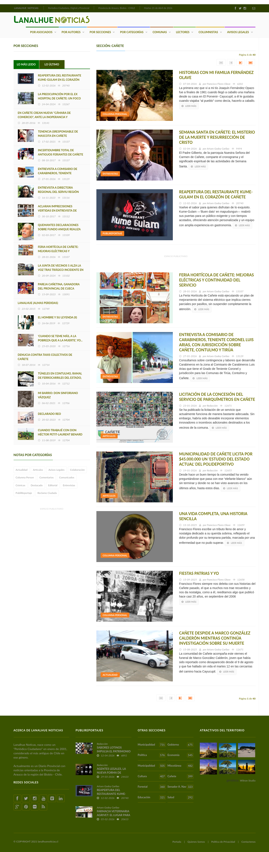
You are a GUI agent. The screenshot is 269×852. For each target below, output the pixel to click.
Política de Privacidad (223, 841)
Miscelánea (180, 765)
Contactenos (248, 841)
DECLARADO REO (49, 413)
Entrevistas (69, 485)
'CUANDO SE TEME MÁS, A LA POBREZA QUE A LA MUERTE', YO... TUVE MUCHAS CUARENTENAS (60, 340)
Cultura (152, 776)
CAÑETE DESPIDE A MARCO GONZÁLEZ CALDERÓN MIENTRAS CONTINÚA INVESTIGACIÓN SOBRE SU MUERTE (215, 638)
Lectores (183, 32)
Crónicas (20, 485)
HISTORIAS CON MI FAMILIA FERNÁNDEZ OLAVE (216, 75)
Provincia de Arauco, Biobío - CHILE (116, 8)
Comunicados (66, 477)
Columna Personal (115, 114)
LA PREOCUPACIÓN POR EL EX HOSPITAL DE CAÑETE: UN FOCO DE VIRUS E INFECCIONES (59, 98)
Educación (152, 797)
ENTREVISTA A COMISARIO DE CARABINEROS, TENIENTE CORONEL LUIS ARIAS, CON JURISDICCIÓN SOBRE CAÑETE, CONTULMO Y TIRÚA (216, 342)
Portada (176, 841)
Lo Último (51, 64)
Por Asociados (41, 32)
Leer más (189, 106)
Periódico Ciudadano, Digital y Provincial (68, 8)
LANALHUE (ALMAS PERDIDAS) (38, 303)
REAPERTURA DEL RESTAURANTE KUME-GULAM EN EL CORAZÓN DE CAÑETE (59, 80)
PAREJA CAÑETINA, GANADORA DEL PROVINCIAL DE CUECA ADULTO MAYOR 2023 (59, 288)
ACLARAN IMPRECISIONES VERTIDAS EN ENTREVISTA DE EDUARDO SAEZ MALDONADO (58, 210)
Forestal (152, 787)
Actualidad (22, 469)
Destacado (37, 485)
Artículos (38, 469)
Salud (180, 797)
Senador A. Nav (180, 787)
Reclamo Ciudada (47, 492)
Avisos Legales (238, 32)
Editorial (52, 485)
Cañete (180, 776)
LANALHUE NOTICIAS (26, 8)
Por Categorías (131, 32)
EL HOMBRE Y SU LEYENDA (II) (57, 317)
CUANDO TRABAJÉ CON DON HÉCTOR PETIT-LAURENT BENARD (60, 432)
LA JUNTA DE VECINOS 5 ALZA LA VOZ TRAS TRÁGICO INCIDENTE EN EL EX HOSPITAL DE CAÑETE (61, 270)
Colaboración (77, 469)
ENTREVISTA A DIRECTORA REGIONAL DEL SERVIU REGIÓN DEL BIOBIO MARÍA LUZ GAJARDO (60, 192)
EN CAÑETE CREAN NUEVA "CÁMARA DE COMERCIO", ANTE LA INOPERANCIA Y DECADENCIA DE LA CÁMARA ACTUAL (44, 117)
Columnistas (208, 32)
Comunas (160, 32)
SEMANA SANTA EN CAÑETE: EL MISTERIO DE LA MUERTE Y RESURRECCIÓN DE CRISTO (217, 137)
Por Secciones (100, 32)
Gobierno (180, 744)
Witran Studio (247, 780)
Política (152, 755)
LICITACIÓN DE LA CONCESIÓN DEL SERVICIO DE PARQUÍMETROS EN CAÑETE (217, 397)
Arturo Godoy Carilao (218, 148)
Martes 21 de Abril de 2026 (158, 8)
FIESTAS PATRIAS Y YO (199, 573)
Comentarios (46, 477)
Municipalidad (152, 744)
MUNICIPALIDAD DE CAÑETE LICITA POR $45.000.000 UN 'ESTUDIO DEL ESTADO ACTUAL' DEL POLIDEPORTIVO (216, 459)
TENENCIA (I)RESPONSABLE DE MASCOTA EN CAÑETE (58, 133)
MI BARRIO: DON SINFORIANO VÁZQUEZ (58, 395)
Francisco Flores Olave (218, 83)
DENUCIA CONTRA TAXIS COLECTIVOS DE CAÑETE (45, 357)
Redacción (212, 405)
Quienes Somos (196, 841)
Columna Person (25, 477)
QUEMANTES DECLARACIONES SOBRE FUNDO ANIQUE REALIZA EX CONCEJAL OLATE (59, 229)
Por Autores (71, 32)
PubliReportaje (24, 492)
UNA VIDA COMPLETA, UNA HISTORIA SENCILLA (213, 516)
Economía (180, 755)
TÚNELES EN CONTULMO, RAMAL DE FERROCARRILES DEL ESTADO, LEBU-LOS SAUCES (60, 378)
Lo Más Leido (26, 64)
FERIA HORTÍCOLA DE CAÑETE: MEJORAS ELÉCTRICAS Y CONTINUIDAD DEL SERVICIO (58, 251)
